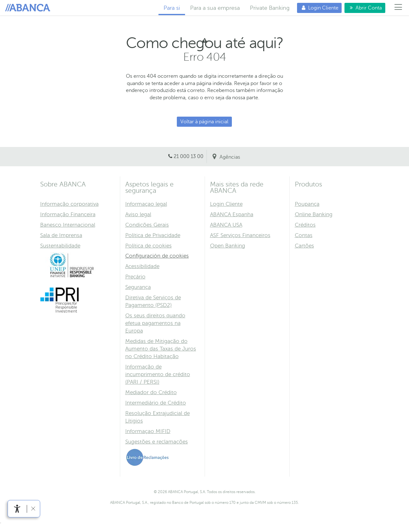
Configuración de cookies (157, 256)
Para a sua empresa (215, 8)
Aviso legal (138, 214)
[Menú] (398, 7)
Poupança (307, 204)
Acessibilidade (142, 266)
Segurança (138, 287)
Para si (29, 8)
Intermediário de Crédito (155, 403)
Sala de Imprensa (61, 235)
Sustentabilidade (60, 246)
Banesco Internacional (67, 225)
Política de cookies (148, 246)
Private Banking (269, 8)
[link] (17, 509)
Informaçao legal (146, 204)
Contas (304, 235)
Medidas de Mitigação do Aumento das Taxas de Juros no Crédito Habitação (160, 348)
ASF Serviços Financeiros (240, 235)
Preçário (135, 277)
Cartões (304, 246)
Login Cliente (317, 8)
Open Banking (227, 246)
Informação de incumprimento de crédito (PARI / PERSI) (157, 374)
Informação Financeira (68, 214)
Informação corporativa (69, 204)
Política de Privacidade (152, 235)
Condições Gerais (147, 225)
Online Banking (313, 214)
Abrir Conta (363, 8)
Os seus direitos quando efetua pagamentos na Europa (155, 323)
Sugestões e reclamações (156, 442)
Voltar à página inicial (204, 122)
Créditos (305, 225)
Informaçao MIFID (147, 431)
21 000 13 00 (188, 156)
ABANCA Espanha (231, 214)
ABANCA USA (226, 225)
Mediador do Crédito (151, 392)
